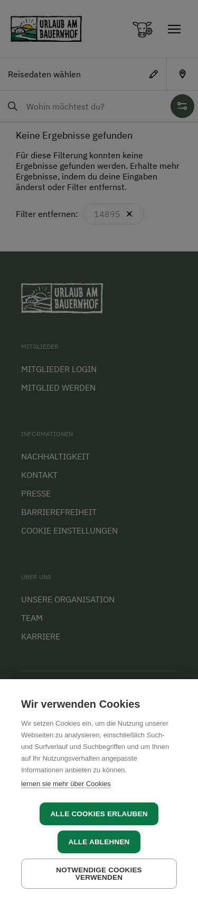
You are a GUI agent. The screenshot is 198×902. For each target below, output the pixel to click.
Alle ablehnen (98, 842)
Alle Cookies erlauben (98, 814)
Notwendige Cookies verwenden (99, 873)
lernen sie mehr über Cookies (66, 784)
